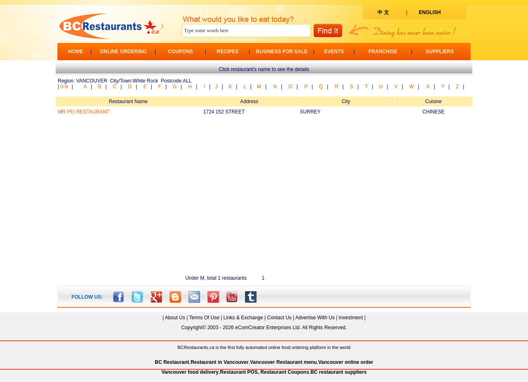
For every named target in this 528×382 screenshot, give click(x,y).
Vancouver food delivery (190, 372)
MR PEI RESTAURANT (83, 112)
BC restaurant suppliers (339, 372)
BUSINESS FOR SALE (281, 51)
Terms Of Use (204, 318)
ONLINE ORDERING (123, 51)
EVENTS (334, 51)
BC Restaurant (172, 362)
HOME (75, 51)
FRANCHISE (382, 51)
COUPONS (180, 51)
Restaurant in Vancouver (220, 362)
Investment (351, 318)
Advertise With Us (315, 318)
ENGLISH (430, 12)
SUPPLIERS (440, 51)
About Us (175, 318)
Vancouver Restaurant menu (283, 362)
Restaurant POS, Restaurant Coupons (264, 372)
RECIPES (227, 51)
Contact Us (279, 318)
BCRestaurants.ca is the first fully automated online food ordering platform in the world (263, 347)
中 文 (383, 12)
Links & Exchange (243, 318)
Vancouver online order (345, 362)
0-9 (63, 87)
